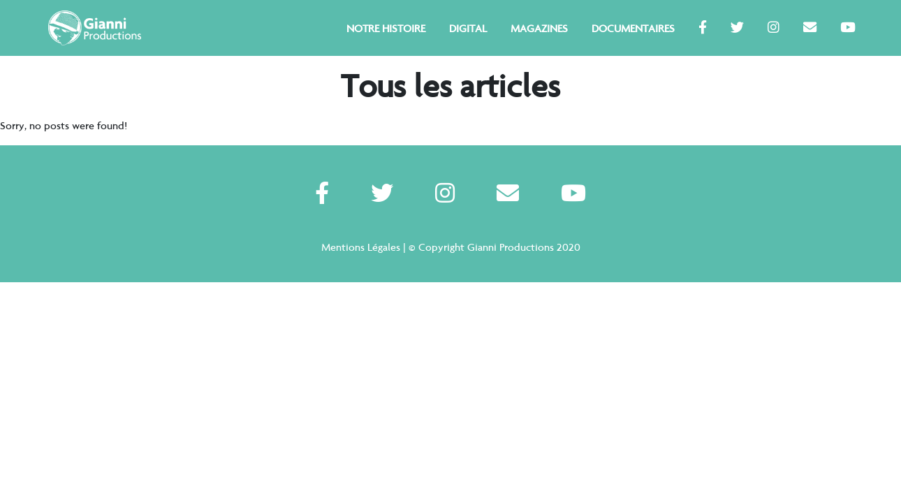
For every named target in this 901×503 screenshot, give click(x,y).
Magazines (539, 29)
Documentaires (633, 29)
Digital (468, 29)
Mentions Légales (360, 247)
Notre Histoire (385, 29)
